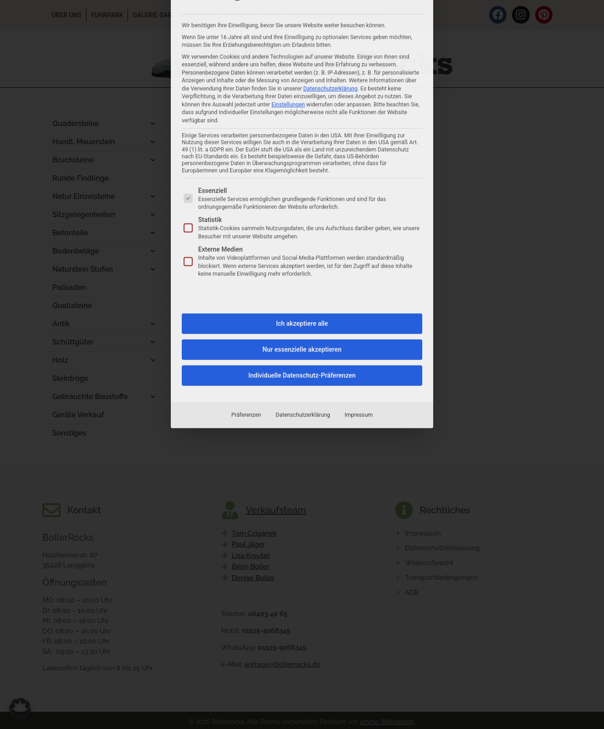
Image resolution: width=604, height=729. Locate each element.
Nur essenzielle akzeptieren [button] (301, 216)
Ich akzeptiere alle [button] (302, 190)
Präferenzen (246, 281)
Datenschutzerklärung (303, 281)
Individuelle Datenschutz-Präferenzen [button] (302, 242)
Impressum (359, 281)
